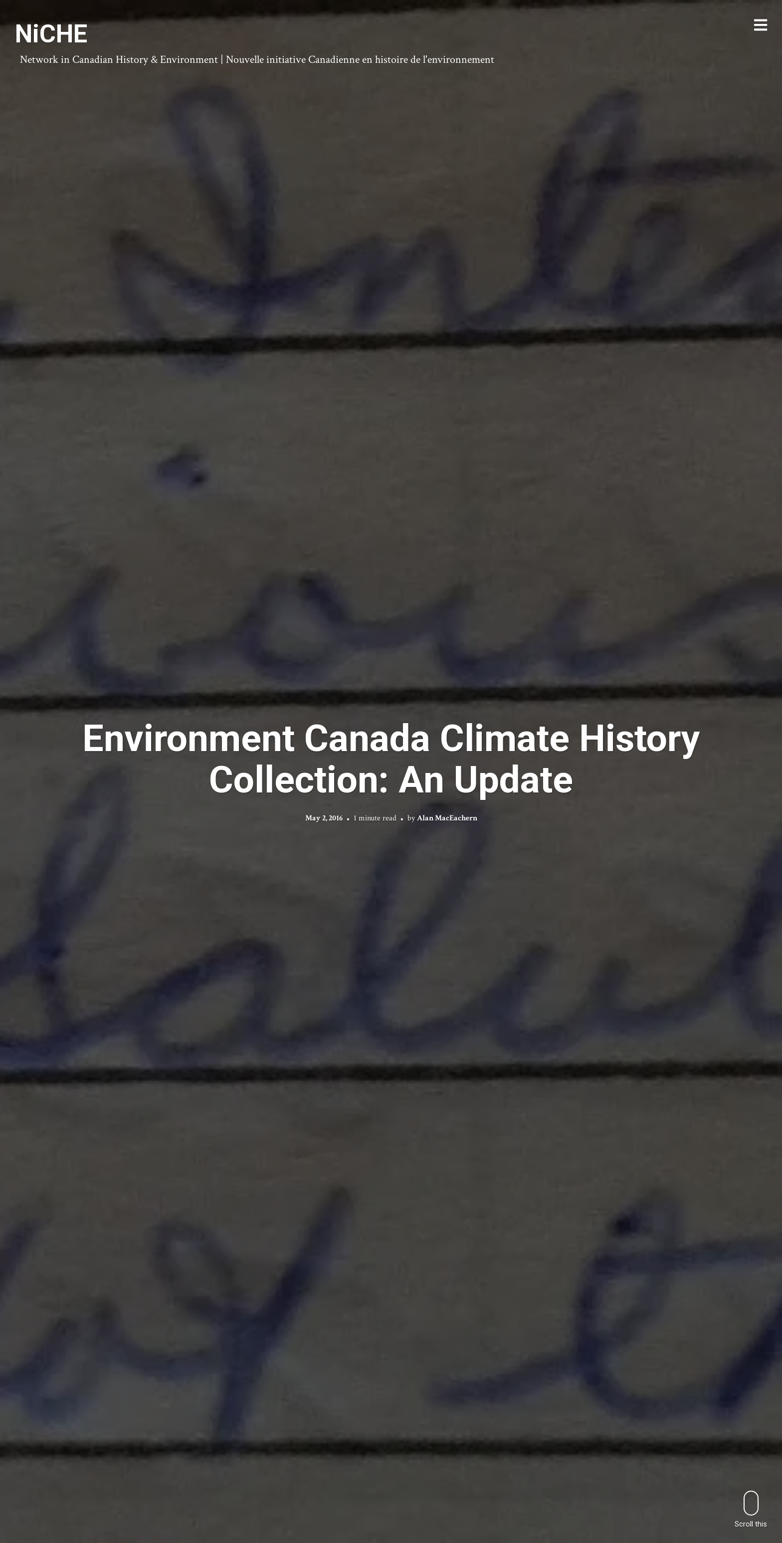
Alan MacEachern (447, 818)
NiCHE (51, 33)
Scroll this (751, 1509)
